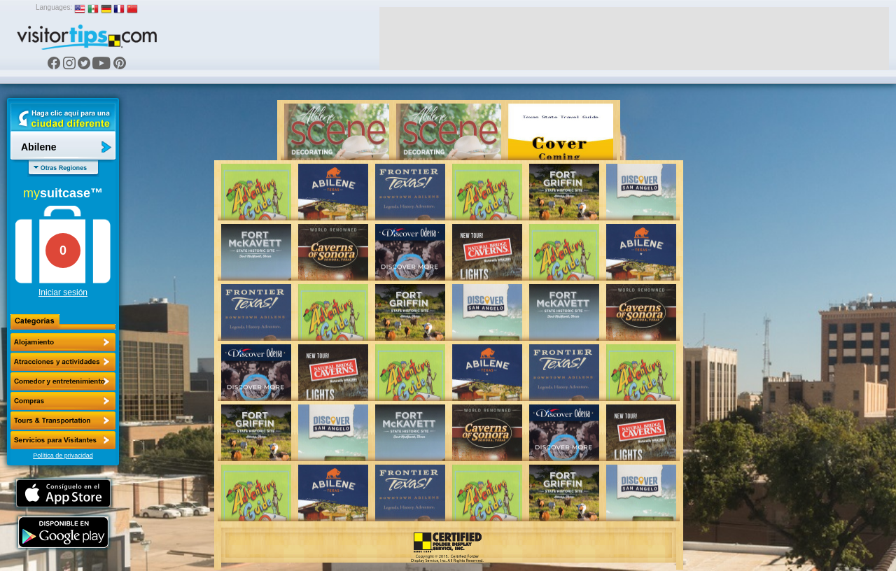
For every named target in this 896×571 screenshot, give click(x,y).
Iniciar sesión (63, 292)
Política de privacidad (63, 455)
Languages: (54, 7)
